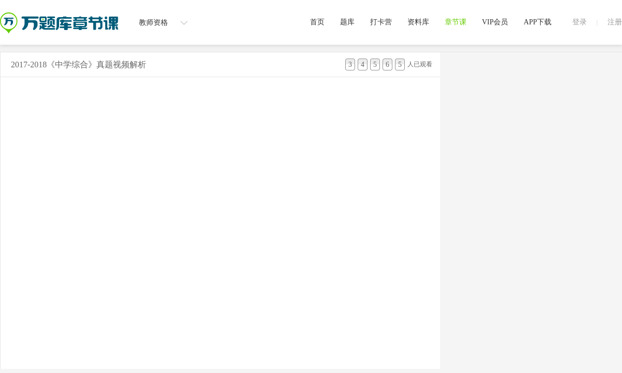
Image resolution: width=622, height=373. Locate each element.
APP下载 (538, 22)
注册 (614, 22)
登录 (579, 22)
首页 (317, 22)
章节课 (455, 22)
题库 (347, 22)
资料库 (418, 22)
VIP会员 (495, 22)
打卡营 (381, 22)
